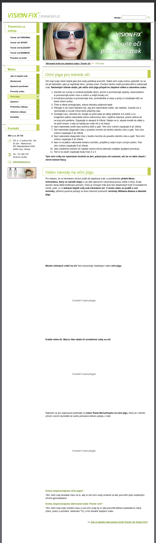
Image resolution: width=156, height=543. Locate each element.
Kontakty (14, 117)
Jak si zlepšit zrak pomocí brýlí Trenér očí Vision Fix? (119, 522)
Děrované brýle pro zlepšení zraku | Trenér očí (68, 63)
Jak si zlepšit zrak (19, 76)
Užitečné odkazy (18, 112)
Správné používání (19, 86)
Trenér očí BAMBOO (20, 53)
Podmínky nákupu (19, 107)
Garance (14, 102)
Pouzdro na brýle (18, 58)
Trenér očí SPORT (19, 43)
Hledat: (117, 18)
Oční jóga (15, 96)
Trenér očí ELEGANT (20, 48)
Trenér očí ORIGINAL (20, 37)
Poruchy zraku (17, 91)
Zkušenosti (15, 81)
